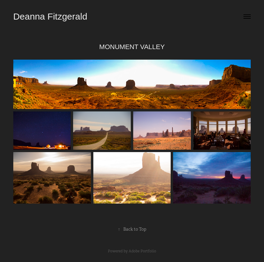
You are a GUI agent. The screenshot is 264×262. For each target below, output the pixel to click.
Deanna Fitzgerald (50, 16)
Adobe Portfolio (142, 251)
